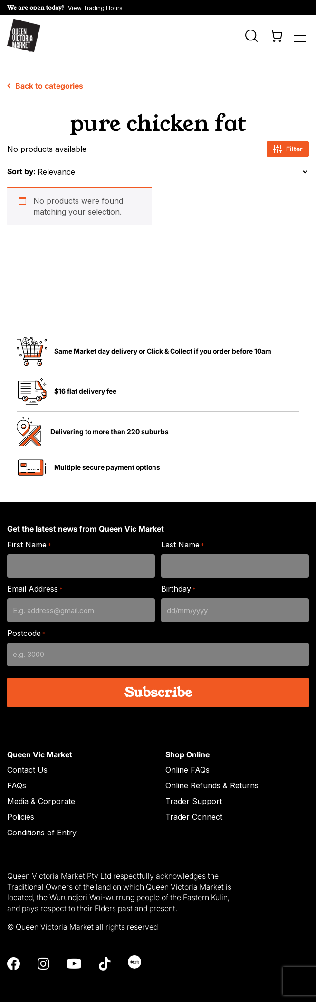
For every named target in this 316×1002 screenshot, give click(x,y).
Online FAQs (187, 765)
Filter (288, 144)
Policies (20, 812)
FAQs (16, 780)
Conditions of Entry (42, 828)
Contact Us (27, 765)
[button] (158, 7)
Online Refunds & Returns (212, 780)
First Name (29, 540)
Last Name (182, 540)
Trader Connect (193, 812)
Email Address (35, 584)
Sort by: (21, 166)
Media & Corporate (41, 796)
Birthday (178, 584)
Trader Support (193, 796)
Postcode (26, 629)
